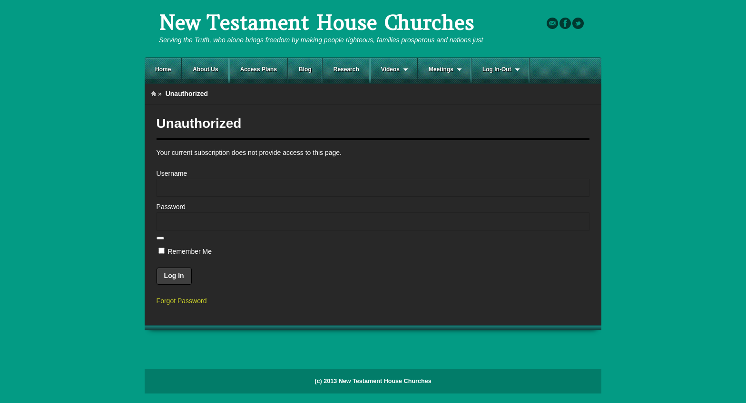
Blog (305, 69)
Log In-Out (496, 69)
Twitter (578, 23)
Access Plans (258, 69)
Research (346, 69)
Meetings (439, 69)
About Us (205, 69)
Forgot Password (182, 301)
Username (172, 173)
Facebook (565, 23)
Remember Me (185, 251)
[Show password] (160, 238)
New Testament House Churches (316, 23)
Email (552, 23)
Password (171, 207)
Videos (389, 69)
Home (163, 69)
